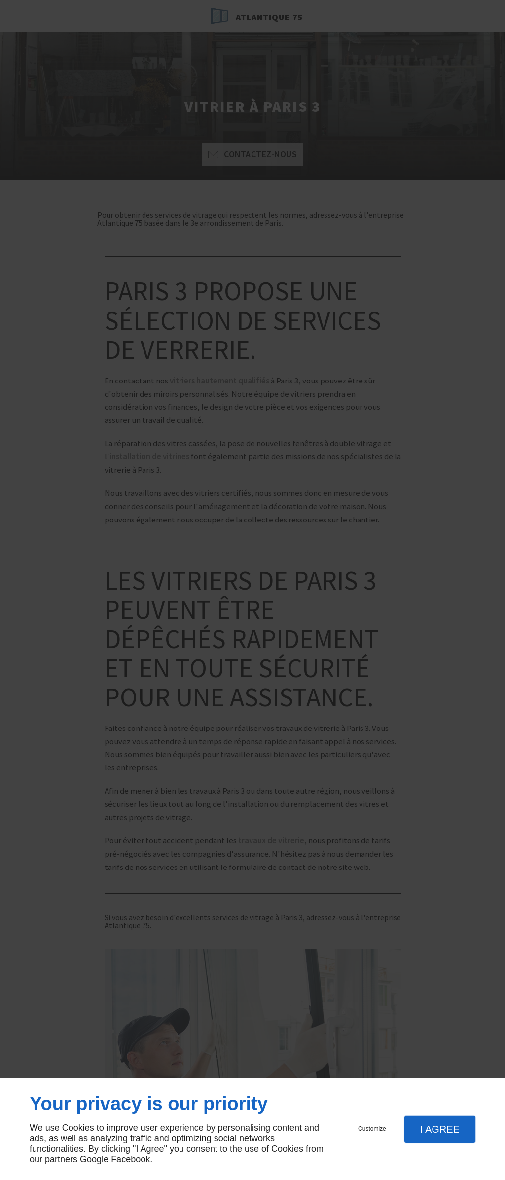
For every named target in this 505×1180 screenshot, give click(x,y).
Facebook (130, 1159)
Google (94, 1159)
